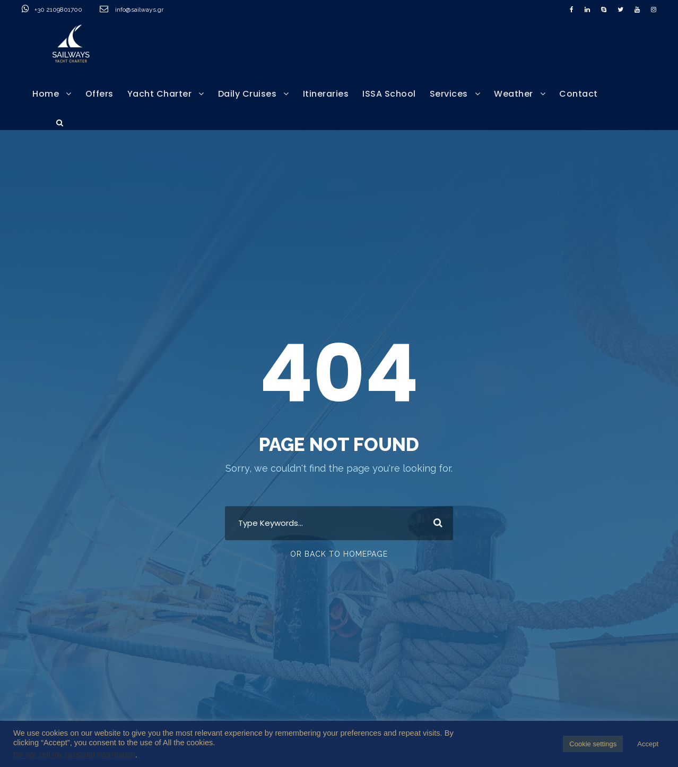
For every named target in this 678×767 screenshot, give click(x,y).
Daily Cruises (247, 94)
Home (45, 94)
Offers (99, 94)
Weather (513, 94)
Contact (578, 94)
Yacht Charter (159, 94)
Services (449, 94)
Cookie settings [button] (592, 744)
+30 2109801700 (71, 9)
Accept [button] (647, 744)
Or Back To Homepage (339, 554)
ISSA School (389, 94)
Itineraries (326, 94)
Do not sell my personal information (74, 755)
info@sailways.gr (146, 9)
